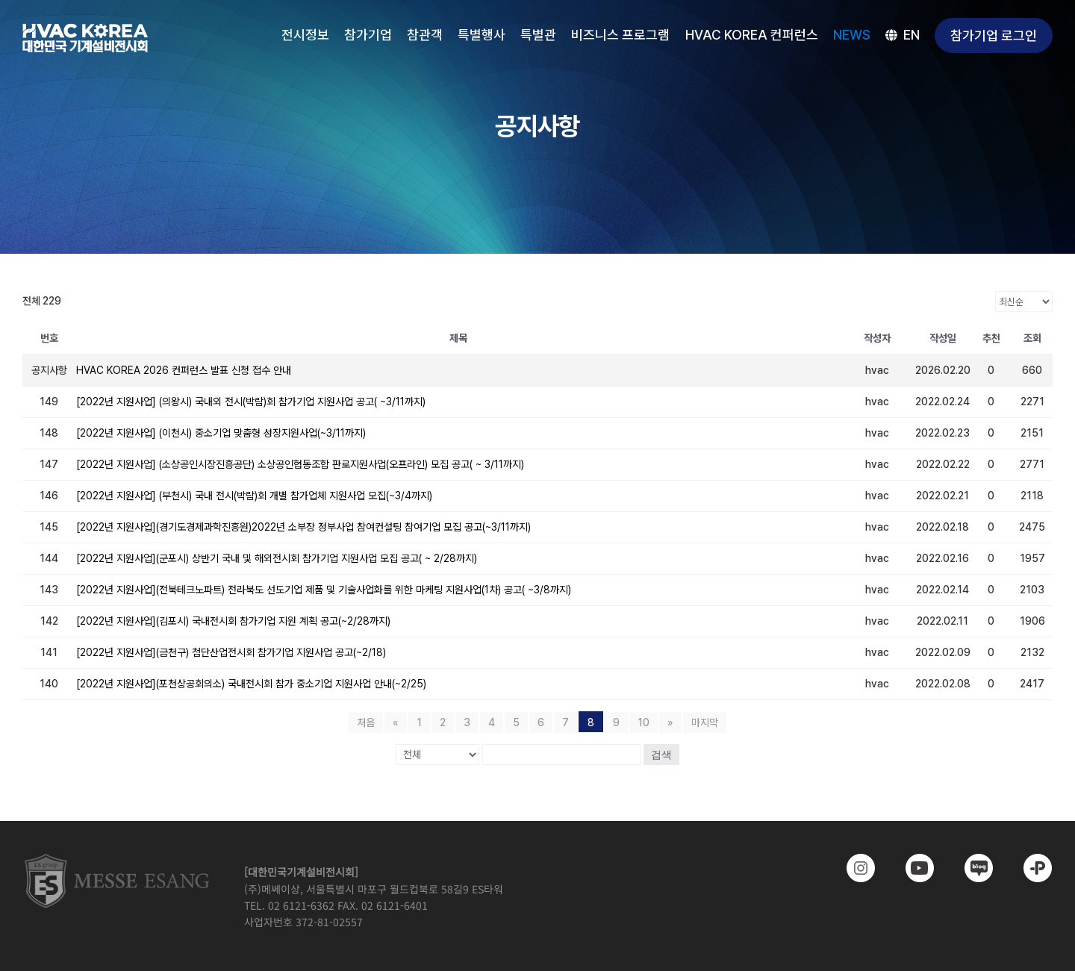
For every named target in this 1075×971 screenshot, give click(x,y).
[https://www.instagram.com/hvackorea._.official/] (851, 868)
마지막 (704, 722)
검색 (661, 755)
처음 (366, 722)
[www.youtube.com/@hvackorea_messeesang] (910, 868)
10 (643, 722)
